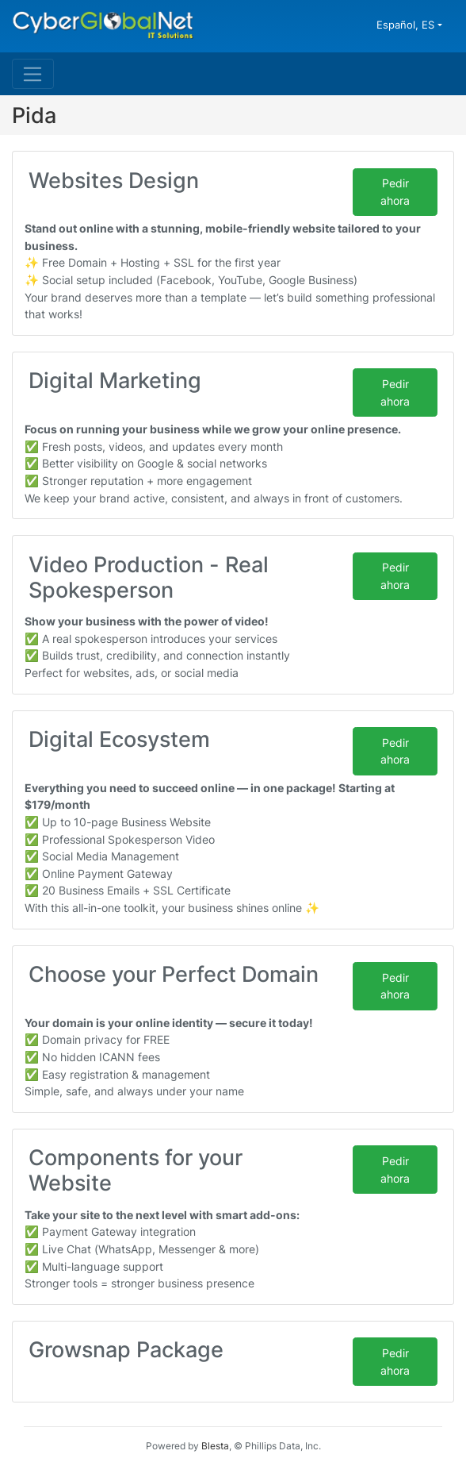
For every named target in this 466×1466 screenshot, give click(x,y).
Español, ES (406, 24)
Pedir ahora (395, 191)
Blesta (215, 1446)
